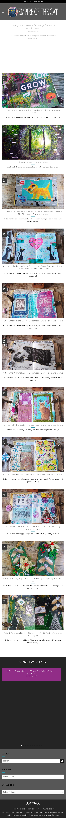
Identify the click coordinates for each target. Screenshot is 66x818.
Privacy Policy (49, 809)
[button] (3, 12)
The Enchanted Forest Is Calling (33, 162)
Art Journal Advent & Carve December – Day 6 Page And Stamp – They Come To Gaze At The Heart (33, 267)
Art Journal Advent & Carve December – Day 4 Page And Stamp (33, 373)
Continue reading (33, 43)
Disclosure (36, 809)
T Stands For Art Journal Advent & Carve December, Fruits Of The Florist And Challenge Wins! (33, 213)
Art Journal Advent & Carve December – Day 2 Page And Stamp (33, 474)
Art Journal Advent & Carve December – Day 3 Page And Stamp (33, 425)
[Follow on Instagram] (31, 803)
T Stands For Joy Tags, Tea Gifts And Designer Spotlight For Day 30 (33, 579)
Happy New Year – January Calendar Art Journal (33, 27)
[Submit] (62, 761)
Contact (14, 809)
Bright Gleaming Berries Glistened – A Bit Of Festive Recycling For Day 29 (33, 634)
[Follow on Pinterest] (35, 803)
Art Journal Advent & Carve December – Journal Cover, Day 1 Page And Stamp (33, 527)
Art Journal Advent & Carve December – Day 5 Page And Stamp (33, 321)
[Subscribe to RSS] (38, 803)
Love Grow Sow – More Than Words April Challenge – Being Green (33, 111)
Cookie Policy (25, 809)
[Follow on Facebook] (27, 803)
